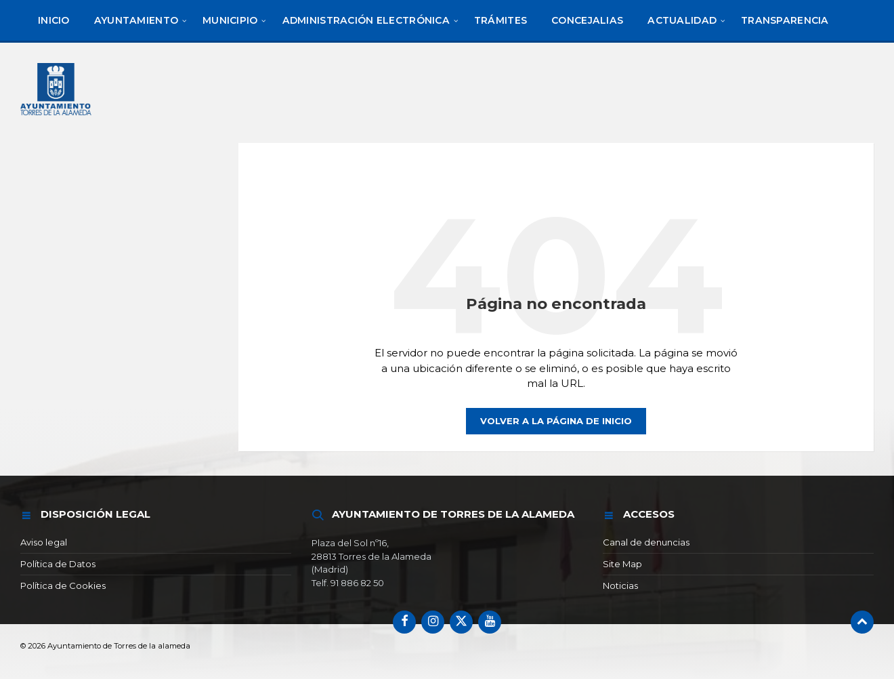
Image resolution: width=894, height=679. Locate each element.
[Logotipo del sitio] (56, 116)
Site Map (622, 563)
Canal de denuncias (646, 542)
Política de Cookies (63, 585)
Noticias (620, 585)
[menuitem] (54, 20)
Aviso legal (43, 542)
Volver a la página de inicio (556, 420)
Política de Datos (57, 563)
